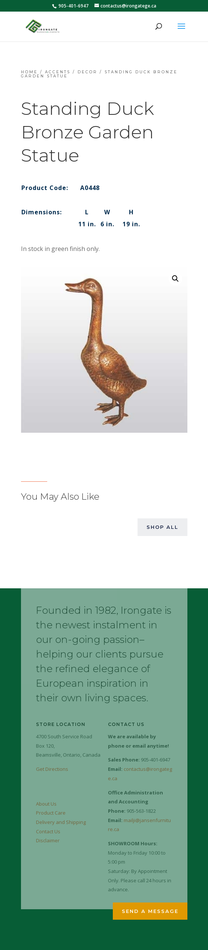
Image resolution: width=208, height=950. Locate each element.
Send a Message (150, 911)
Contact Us (48, 831)
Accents (57, 72)
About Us (46, 803)
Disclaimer (48, 840)
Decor (87, 72)
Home (29, 72)
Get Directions (52, 769)
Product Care (51, 812)
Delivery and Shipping (61, 822)
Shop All (162, 527)
